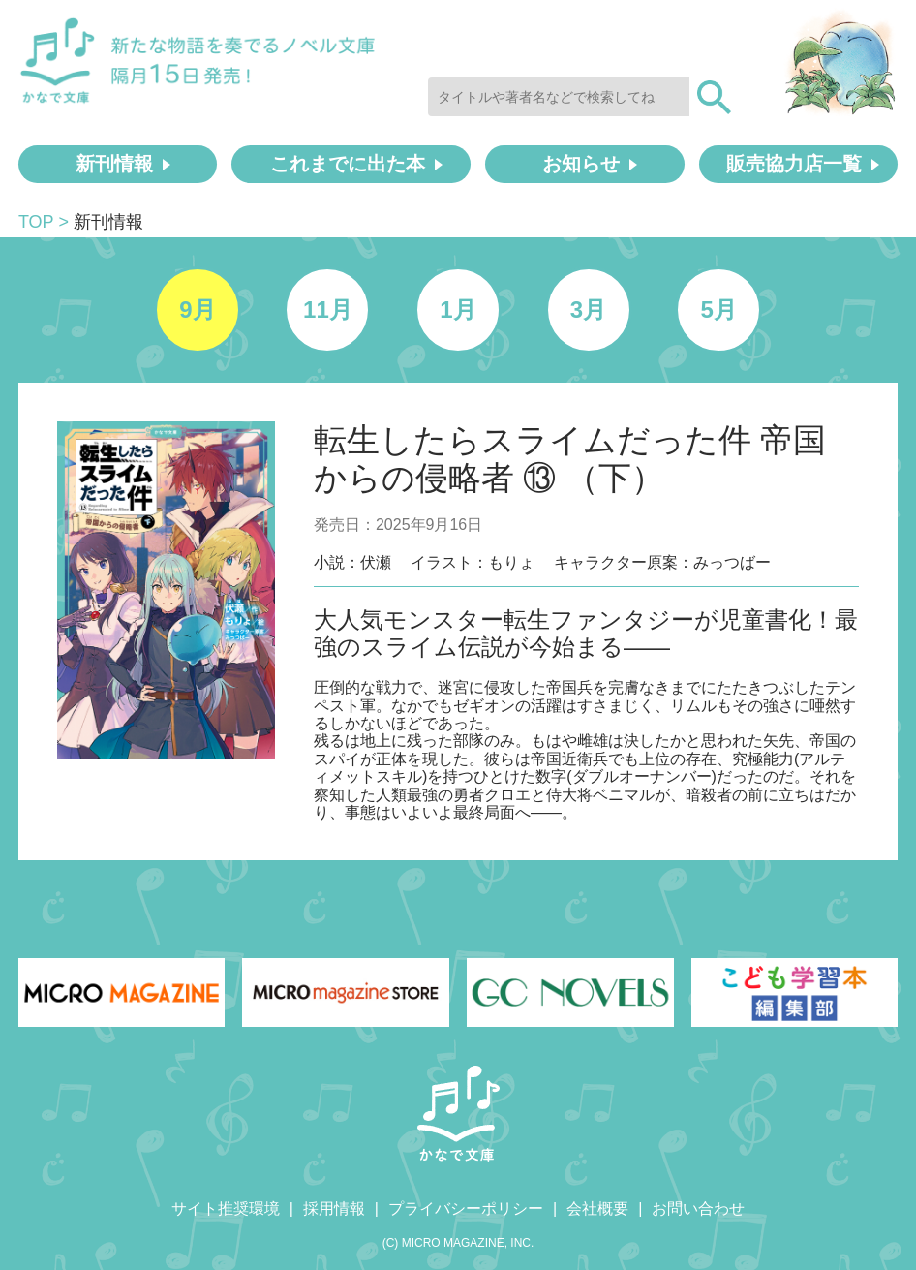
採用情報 (334, 1208)
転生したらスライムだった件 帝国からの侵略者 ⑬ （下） (570, 458)
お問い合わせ (698, 1208)
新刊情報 (114, 163)
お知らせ (581, 163)
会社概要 (597, 1208)
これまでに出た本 (347, 163)
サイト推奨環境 (225, 1208)
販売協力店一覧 (794, 163)
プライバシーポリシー (465, 1208)
